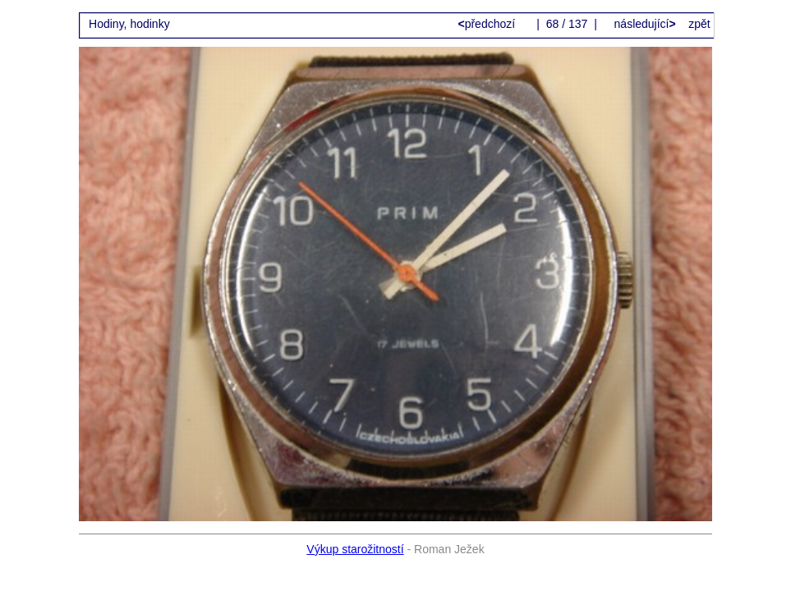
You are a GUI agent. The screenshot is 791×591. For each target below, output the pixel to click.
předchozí (488, 23)
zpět (699, 23)
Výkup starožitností (354, 549)
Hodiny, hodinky (129, 23)
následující (643, 23)
